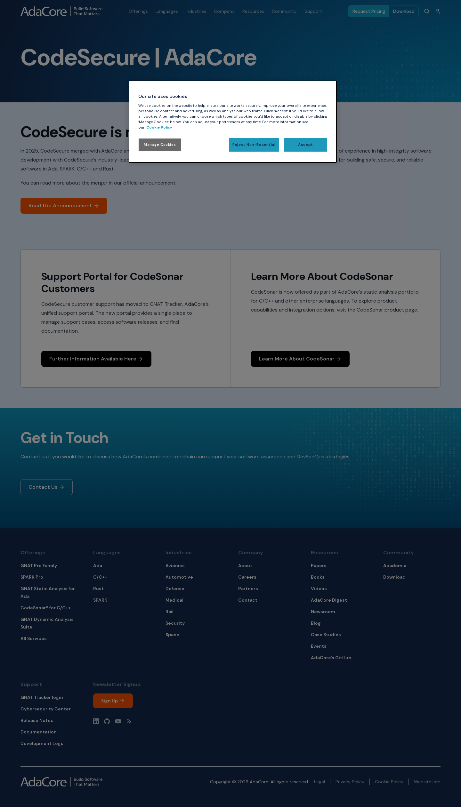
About (245, 565)
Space (172, 634)
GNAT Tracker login (41, 697)
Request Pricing (368, 11)
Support (31, 684)
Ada (97, 565)
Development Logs (41, 743)
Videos (319, 588)
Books (318, 577)
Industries (179, 552)
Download (404, 11)
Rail (170, 611)
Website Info (427, 782)
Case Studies (326, 634)
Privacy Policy (350, 782)
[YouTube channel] (118, 721)
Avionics (175, 565)
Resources (324, 552)
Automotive (179, 577)
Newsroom (323, 611)
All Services (33, 638)
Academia (394, 565)
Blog (316, 623)
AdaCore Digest (329, 600)
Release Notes (36, 720)
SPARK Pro (31, 577)
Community (398, 552)
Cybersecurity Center (45, 709)
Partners (248, 588)
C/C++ (100, 577)
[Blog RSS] (129, 721)
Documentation (38, 732)
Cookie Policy (389, 782)
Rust (98, 588)
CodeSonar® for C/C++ (45, 608)
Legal (319, 782)
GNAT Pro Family (38, 565)
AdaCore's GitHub (331, 658)
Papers (319, 565)
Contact (247, 600)
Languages (107, 552)
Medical (174, 600)
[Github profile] (107, 721)
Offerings (32, 552)
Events (319, 646)
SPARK (100, 600)
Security (175, 623)
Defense (175, 588)
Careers (247, 577)
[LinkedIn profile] (96, 721)
